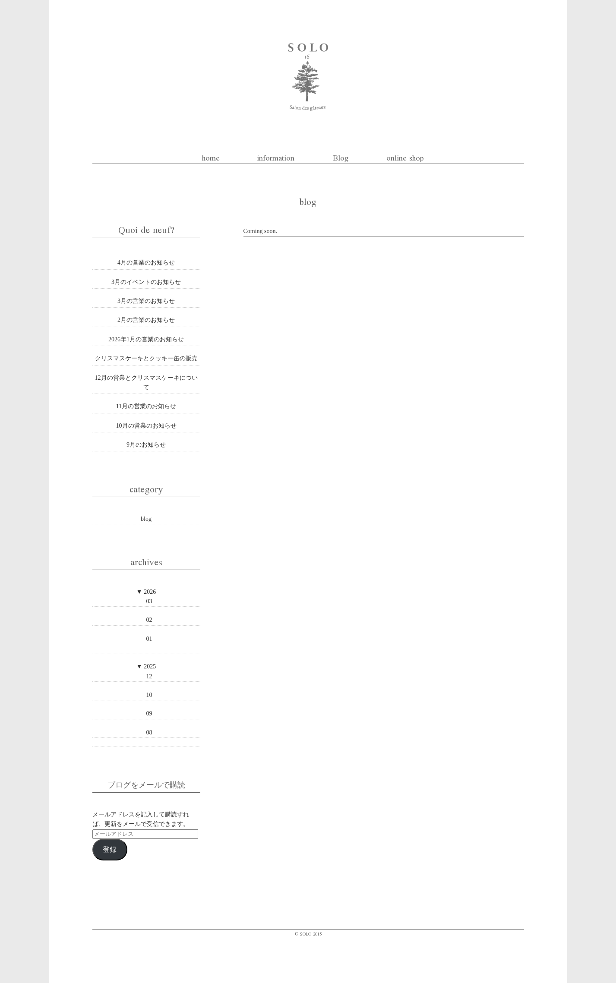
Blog (340, 157)
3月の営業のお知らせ (146, 301)
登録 (110, 849)
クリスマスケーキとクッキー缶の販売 (146, 358)
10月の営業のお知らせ (146, 425)
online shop (405, 157)
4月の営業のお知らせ (146, 262)
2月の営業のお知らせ (146, 320)
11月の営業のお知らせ (146, 406)
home (211, 157)
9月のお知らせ (146, 444)
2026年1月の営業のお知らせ (146, 339)
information (275, 157)
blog (146, 519)
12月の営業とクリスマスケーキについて (146, 383)
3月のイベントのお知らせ (146, 282)
